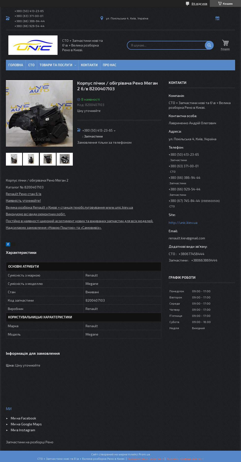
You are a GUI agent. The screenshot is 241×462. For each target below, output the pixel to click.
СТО (31, 65)
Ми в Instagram (23, 430)
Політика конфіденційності (185, 458)
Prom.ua (144, 454)
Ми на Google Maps (26, 424)
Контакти (89, 65)
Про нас (109, 65)
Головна (15, 65)
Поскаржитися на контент (145, 458)
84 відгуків (199, 3)
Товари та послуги (56, 65)
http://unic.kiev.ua (183, 222)
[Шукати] (209, 45)
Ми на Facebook (23, 418)
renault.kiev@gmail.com (187, 238)
